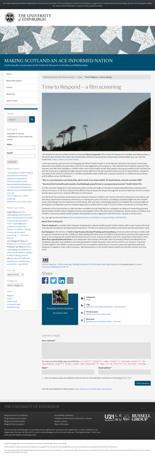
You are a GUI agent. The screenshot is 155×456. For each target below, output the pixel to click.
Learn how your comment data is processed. (93, 389)
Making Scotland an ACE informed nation (58, 61)
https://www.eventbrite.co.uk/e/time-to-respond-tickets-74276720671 (97, 217)
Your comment (49, 340)
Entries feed (12, 301)
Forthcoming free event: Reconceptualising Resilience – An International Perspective (20, 184)
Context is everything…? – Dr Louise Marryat (17, 235)
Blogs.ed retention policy (14, 421)
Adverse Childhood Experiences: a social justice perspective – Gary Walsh (18, 261)
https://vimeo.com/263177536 (65, 159)
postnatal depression (104, 306)
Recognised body (83, 432)
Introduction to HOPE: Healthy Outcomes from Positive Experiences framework (20, 175)
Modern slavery (60, 421)
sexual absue (120, 306)
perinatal (90, 306)
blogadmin (114, 264)
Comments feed (13, 304)
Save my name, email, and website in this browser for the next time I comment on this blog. (87, 378)
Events (9, 87)
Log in (9, 298)
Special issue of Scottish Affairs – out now (103, 321)
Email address (105, 367)
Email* (21, 155)
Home (8, 74)
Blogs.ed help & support (14, 424)
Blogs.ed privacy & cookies (15, 418)
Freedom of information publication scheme (73, 418)
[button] (45, 280)
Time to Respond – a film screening (56, 264)
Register (10, 295)
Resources (10, 94)
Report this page (61, 424)
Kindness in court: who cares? (19, 201)
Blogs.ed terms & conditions (16, 415)
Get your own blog (59, 443)
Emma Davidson (65, 308)
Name (21, 146)
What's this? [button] (127, 378)
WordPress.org (13, 307)
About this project (14, 81)
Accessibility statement (64, 415)
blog (80, 77)
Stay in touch (12, 101)
